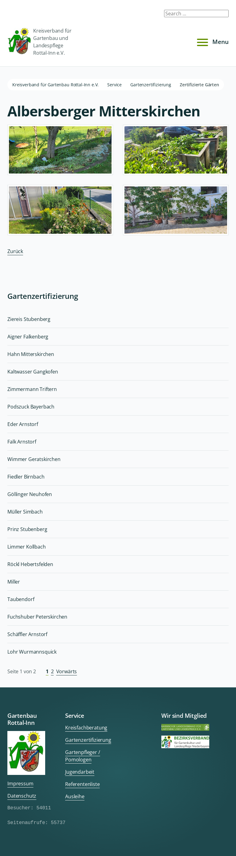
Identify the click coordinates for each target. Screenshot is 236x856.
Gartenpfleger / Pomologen (82, 756)
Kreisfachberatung (86, 727)
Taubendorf (20, 599)
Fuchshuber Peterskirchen (37, 616)
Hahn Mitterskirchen (30, 354)
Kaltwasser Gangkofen (32, 371)
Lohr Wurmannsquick (32, 651)
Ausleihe (75, 796)
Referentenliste (82, 784)
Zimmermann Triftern (32, 389)
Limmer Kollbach (26, 546)
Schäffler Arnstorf (27, 634)
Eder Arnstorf (22, 424)
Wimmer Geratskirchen (34, 459)
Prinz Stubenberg (27, 529)
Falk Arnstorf (21, 441)
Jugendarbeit (79, 771)
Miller (13, 581)
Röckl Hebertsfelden (30, 564)
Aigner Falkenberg (27, 336)
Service (114, 85)
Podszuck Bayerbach (30, 406)
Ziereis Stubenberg (28, 319)
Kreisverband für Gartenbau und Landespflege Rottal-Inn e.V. (39, 41)
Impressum (20, 783)
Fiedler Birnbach (25, 476)
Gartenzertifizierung (150, 85)
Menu (212, 41)
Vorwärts (66, 671)
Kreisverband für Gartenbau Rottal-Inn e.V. (55, 85)
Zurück (15, 251)
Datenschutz (21, 795)
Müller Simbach (25, 511)
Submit (220, 15)
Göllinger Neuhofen (29, 494)
